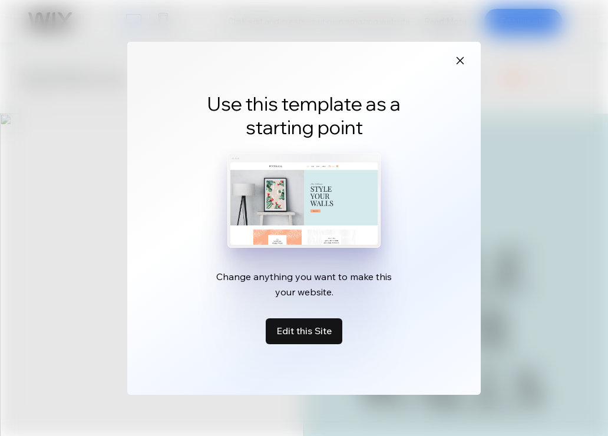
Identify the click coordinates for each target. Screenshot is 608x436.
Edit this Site (304, 331)
